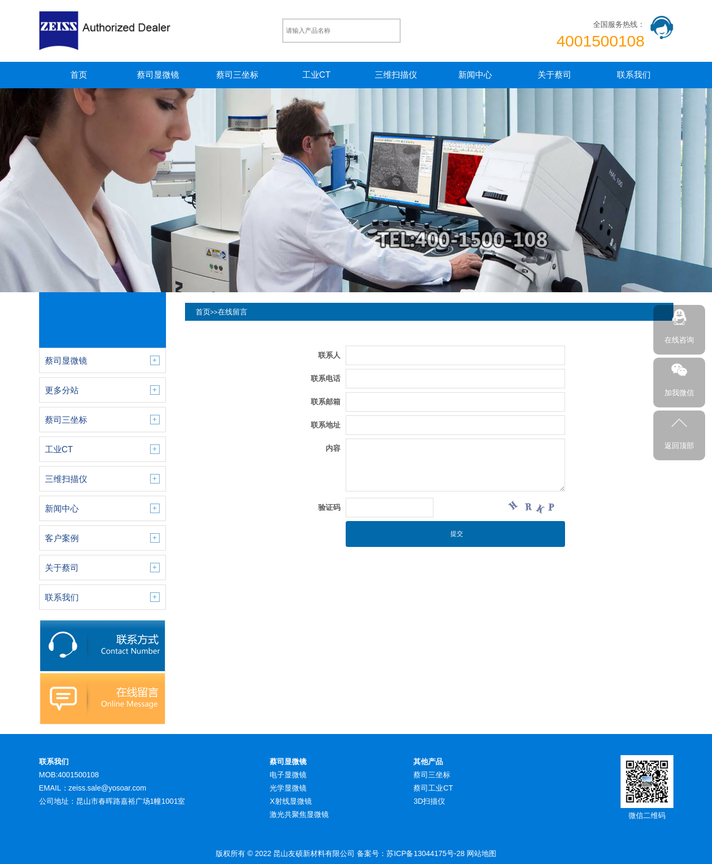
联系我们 (634, 74)
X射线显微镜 (290, 801)
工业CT (316, 74)
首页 (78, 74)
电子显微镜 (288, 774)
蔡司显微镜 (158, 74)
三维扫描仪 (396, 74)
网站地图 (481, 853)
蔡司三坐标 (237, 74)
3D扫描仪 (429, 801)
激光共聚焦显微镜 (299, 814)
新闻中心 (475, 74)
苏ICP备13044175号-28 (425, 853)
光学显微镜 (288, 788)
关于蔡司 (554, 74)
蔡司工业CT (433, 788)
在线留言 (232, 312)
